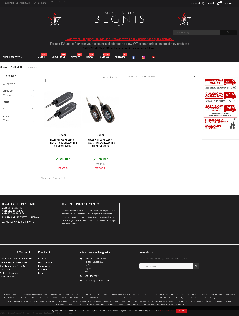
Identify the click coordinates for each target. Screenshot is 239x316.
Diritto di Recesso (9, 273)
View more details (168, 310)
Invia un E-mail (40, 3)
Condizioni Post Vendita (12, 265)
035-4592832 (92, 276)
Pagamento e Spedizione (13, 262)
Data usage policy (58, 1)
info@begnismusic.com (97, 280)
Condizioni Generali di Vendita (16, 258)
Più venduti (44, 265)
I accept (181, 311)
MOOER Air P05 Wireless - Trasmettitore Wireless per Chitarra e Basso (63, 143)
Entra (41, 273)
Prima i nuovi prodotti (168, 77)
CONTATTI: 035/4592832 (17, 3)
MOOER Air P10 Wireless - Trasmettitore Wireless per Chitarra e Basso (101, 143)
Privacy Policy (7, 276)
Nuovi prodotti (45, 262)
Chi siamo (5, 269)
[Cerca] (196, 32)
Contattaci (44, 269)
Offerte (42, 258)
